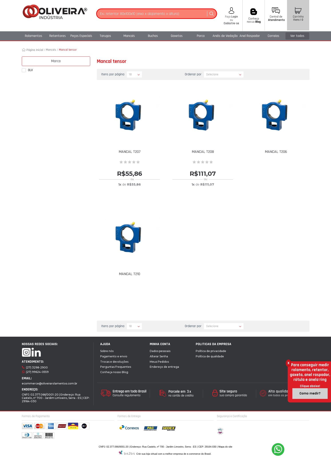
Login (234, 16)
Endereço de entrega (164, 366)
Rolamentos (33, 36)
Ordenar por (193, 74)
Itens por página (112, 74)
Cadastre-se (231, 23)
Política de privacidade (211, 351)
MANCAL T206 (276, 151)
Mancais (129, 36)
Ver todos (297, 36)
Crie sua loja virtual (146, 453)
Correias (273, 36)
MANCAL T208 (203, 151)
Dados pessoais (160, 351)
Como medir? (310, 393)
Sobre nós (107, 351)
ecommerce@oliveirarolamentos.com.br (49, 383)
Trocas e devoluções (114, 361)
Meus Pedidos (159, 361)
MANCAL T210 (129, 273)
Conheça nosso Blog (114, 372)
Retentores (57, 36)
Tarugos (105, 36)
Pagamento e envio (113, 356)
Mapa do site (225, 446)
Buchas (153, 36)
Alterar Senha (159, 356)
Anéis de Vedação (225, 36)
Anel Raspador (249, 36)
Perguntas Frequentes (115, 366)
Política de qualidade (210, 356)
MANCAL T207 (130, 151)
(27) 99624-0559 (37, 372)
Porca (201, 36)
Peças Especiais (81, 36)
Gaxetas (177, 36)
